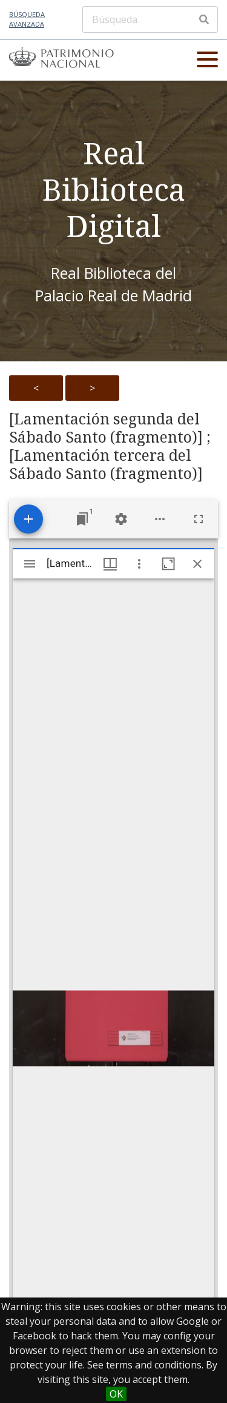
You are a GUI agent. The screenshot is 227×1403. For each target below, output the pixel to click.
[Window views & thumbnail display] (110, 563)
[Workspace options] (159, 519)
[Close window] (197, 563)
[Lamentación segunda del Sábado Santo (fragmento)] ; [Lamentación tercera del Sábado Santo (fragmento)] (110, 446)
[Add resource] (28, 519)
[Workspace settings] (121, 519)
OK (116, 1394)
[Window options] (139, 563)
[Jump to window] (82, 519)
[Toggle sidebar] (29, 563)
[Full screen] (198, 519)
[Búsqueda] (150, 19)
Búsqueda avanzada (27, 19)
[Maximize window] (168, 563)
